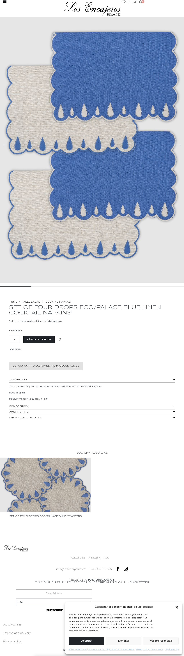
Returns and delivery (17, 633)
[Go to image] (15, 286)
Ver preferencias (161, 640)
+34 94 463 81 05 (100, 569)
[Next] (177, 145)
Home (13, 302)
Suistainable (78, 557)
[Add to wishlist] (59, 339)
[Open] (124, 2)
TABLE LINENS (31, 302)
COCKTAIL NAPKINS (58, 302)
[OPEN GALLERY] (92, 145)
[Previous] (6, 145)
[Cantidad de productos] (14, 339)
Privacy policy (12, 641)
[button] (177, 607)
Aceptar (86, 640)
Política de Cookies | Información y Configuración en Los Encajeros (101, 649)
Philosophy (94, 557)
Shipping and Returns (25, 418)
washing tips (18, 412)
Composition (18, 406)
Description (18, 380)
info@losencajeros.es (71, 569)
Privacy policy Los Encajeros (149, 649)
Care (106, 557)
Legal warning (172, 649)
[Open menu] (5, 1)
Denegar (123, 640)
